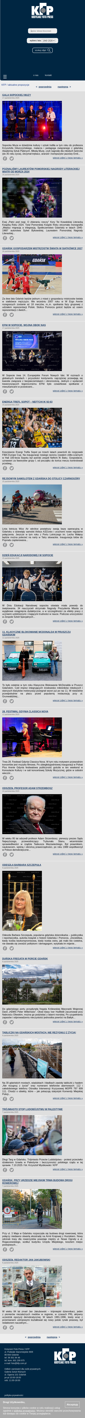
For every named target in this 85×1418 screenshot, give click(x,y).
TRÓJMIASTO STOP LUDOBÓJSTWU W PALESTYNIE (32, 1109)
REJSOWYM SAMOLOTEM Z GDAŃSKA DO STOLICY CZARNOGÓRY (41, 478)
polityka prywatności (13, 1395)
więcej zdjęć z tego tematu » (68, 158)
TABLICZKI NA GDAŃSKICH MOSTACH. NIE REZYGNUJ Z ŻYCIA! (39, 1032)
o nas (35, 75)
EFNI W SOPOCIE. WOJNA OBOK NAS (24, 325)
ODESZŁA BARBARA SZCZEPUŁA (21, 865)
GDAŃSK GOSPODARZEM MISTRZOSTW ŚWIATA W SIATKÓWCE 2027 (42, 248)
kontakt (48, 75)
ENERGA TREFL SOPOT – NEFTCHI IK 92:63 (27, 402)
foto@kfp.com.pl (18, 1363)
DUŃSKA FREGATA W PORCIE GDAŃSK (25, 958)
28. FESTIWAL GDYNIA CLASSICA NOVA (25, 711)
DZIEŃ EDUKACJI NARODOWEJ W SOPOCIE (27, 555)
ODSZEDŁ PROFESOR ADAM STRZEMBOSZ (27, 788)
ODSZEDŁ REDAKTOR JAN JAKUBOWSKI (26, 1260)
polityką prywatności (24, 1410)
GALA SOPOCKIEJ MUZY (16, 95)
